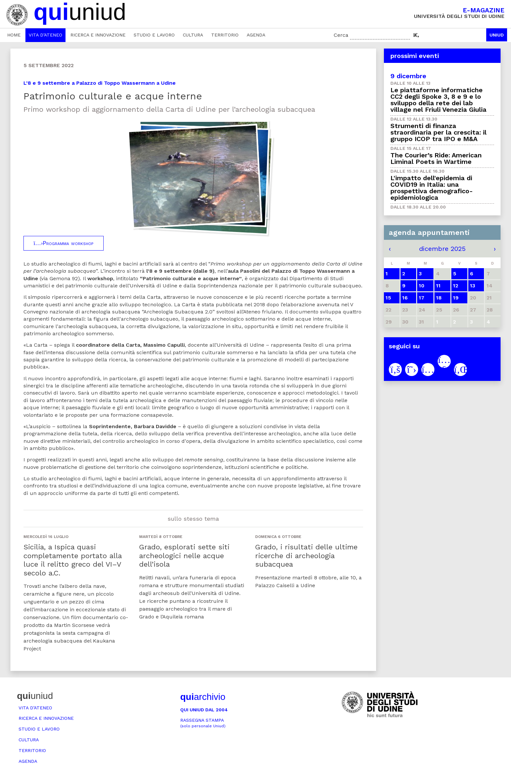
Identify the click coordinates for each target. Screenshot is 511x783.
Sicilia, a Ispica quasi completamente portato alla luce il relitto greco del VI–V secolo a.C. (72, 560)
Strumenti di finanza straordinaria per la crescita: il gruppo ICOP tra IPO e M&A (438, 132)
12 (455, 286)
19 (456, 298)
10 (421, 286)
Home (14, 34)
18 (439, 298)
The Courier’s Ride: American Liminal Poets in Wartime (436, 158)
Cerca (341, 35)
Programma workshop (64, 243)
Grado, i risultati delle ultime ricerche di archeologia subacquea (306, 555)
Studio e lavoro (154, 34)
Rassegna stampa (203, 723)
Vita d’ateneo (45, 34)
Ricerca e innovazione (97, 34)
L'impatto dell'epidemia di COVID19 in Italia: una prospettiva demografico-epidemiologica (431, 187)
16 (405, 298)
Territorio (225, 34)
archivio (202, 697)
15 (388, 298)
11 (438, 286)
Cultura (193, 34)
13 (472, 286)
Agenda (256, 34)
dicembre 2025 (442, 249)
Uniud (496, 34)
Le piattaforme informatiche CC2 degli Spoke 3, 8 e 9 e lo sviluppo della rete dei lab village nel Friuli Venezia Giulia (438, 99)
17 (421, 298)
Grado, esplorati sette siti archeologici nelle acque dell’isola (184, 555)
